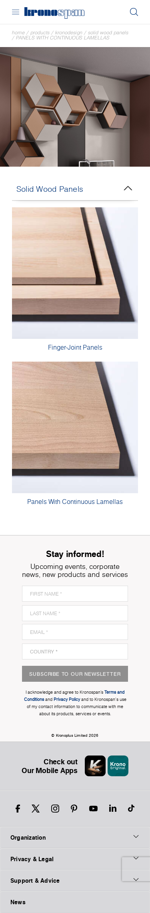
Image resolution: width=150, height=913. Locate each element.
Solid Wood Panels (108, 32)
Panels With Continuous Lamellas (63, 37)
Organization (75, 837)
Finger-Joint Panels (75, 347)
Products (40, 32)
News (18, 902)
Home (18, 32)
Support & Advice (75, 880)
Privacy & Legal (75, 858)
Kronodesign (68, 32)
